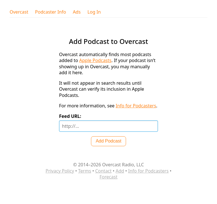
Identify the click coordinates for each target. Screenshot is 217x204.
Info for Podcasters (136, 106)
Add (120, 171)
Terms (84, 171)
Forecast (108, 177)
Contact (103, 171)
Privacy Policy (59, 171)
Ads (77, 12)
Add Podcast (108, 141)
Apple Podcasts (95, 60)
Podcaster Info (50, 12)
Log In (94, 12)
